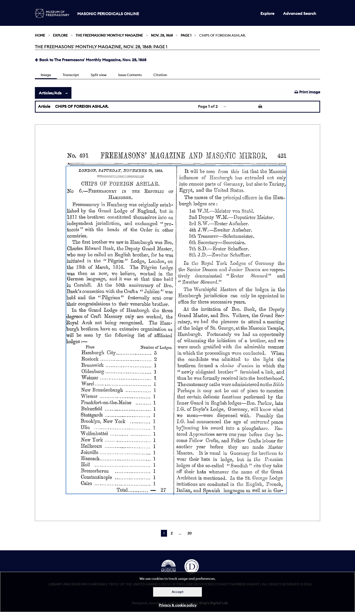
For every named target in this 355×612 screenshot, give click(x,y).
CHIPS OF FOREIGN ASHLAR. (81, 106)
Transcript (71, 75)
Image (46, 75)
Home (40, 35)
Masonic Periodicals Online (108, 13)
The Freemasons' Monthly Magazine (109, 35)
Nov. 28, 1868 (162, 35)
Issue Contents (130, 75)
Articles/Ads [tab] (50, 92)
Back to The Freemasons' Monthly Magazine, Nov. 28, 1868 (90, 59)
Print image (307, 91)
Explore (267, 13)
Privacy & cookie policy (178, 605)
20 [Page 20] (189, 533)
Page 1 (186, 35)
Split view (99, 75)
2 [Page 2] (172, 533)
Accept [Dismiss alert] (178, 592)
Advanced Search (299, 13)
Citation (160, 75)
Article (44, 106)
